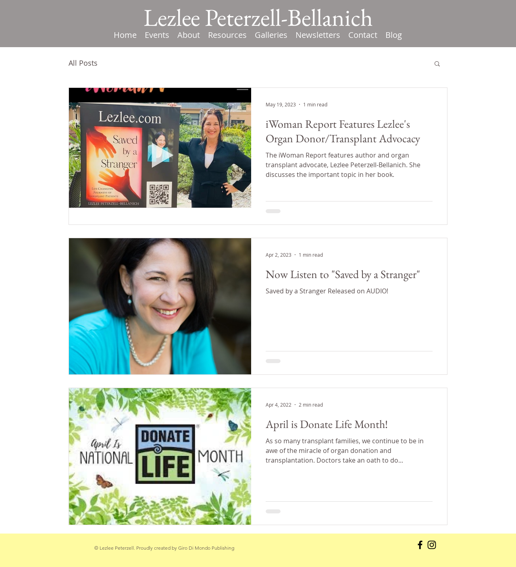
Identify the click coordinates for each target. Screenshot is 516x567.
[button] (227, 35)
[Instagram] (431, 544)
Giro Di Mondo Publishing (206, 548)
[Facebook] (420, 544)
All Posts (83, 63)
